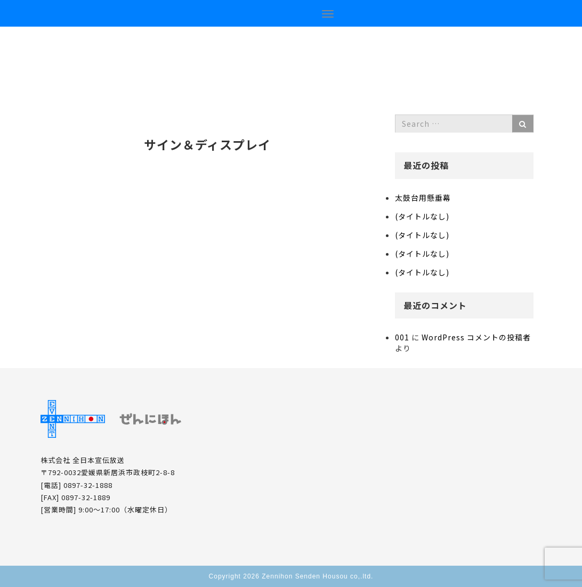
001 (402, 337)
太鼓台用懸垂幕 (423, 197)
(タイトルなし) (422, 216)
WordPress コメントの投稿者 (476, 337)
